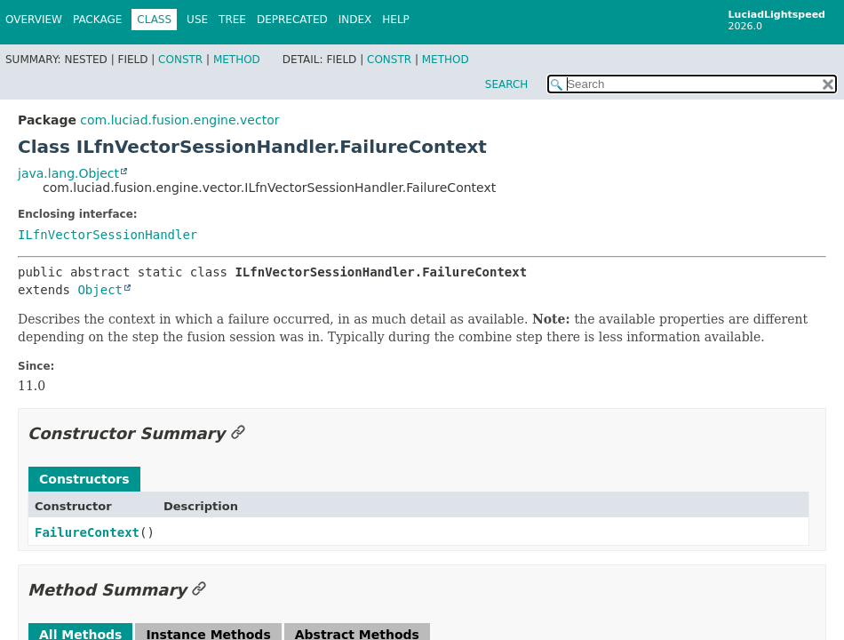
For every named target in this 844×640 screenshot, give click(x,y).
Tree (232, 19)
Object (100, 290)
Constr (180, 59)
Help (396, 19)
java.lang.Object (68, 173)
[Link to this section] (238, 433)
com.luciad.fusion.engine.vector (179, 120)
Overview (33, 19)
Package (97, 19)
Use (197, 19)
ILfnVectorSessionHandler (107, 235)
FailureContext (87, 532)
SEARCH (507, 84)
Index (355, 19)
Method (236, 59)
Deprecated (292, 19)
